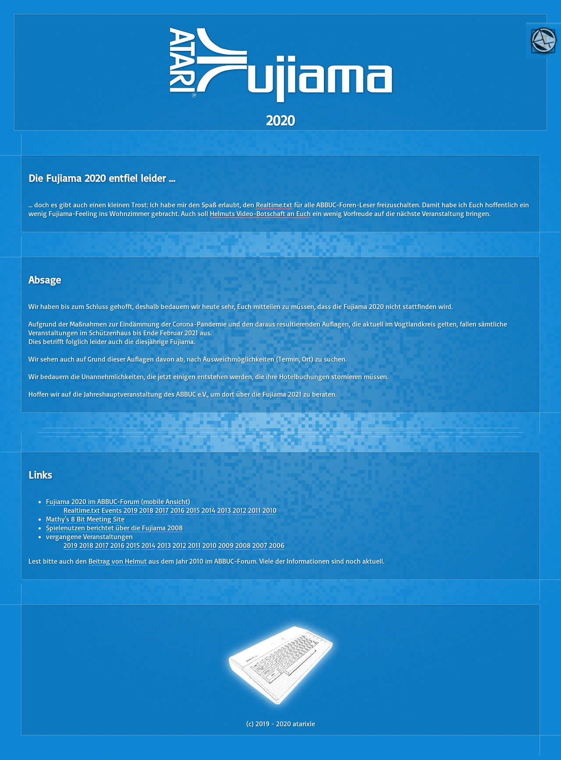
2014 (209, 510)
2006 (276, 545)
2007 (259, 545)
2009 (226, 545)
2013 (224, 510)
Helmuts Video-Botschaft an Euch (260, 213)
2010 (270, 510)
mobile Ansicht (165, 501)
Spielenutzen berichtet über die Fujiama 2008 (114, 527)
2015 (193, 510)
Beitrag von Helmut (118, 561)
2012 (239, 510)
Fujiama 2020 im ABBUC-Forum (92, 501)
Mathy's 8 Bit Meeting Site (85, 519)
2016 (177, 510)
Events (112, 510)
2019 (131, 510)
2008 (243, 545)
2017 (162, 510)
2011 (254, 510)
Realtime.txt (274, 204)
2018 (146, 510)
